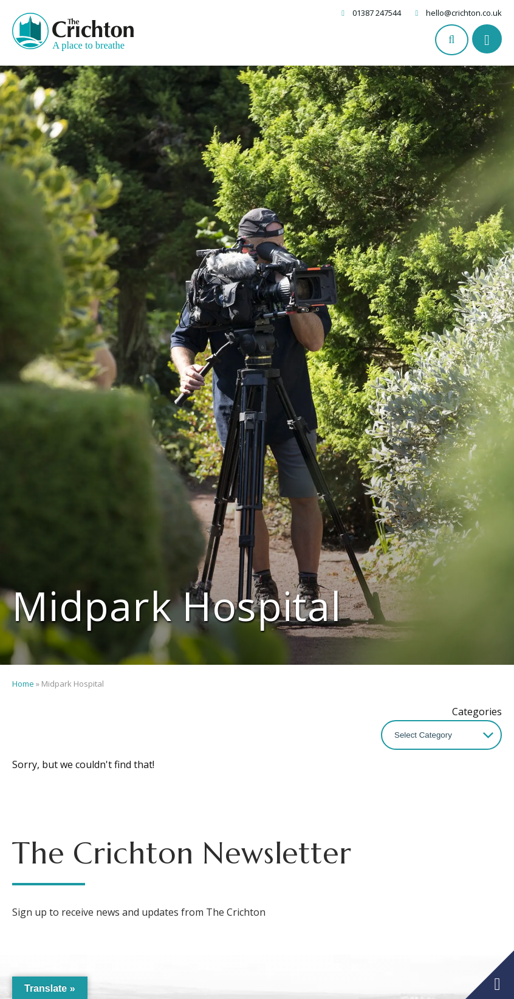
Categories (477, 711)
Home (23, 683)
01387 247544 (376, 12)
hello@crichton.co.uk (464, 12)
